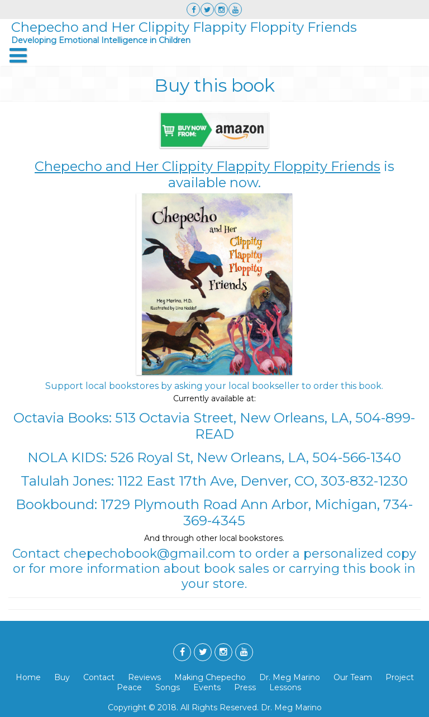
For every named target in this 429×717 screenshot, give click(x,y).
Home (28, 677)
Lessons (285, 687)
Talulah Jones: (67, 481)
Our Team (352, 677)
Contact (99, 677)
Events (207, 687)
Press (245, 687)
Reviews (144, 677)
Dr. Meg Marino (289, 677)
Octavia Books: (62, 418)
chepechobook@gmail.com (150, 553)
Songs (167, 687)
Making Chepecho (210, 677)
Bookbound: (56, 504)
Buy (62, 677)
